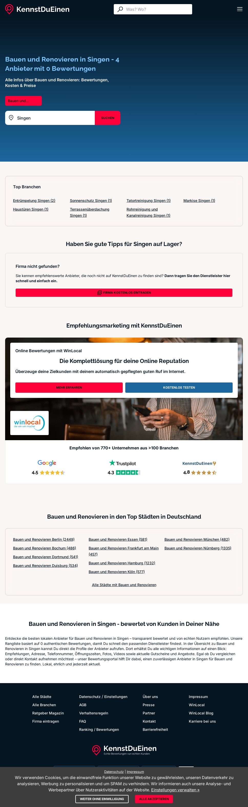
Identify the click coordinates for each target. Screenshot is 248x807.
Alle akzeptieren (154, 799)
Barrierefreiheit (155, 729)
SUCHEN (107, 118)
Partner (149, 713)
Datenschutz (90, 696)
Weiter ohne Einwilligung (102, 799)
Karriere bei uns (202, 721)
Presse (148, 705)
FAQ (82, 721)
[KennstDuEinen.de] (37, 9)
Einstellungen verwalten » (175, 789)
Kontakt (149, 721)
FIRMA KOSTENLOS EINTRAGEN (124, 292)
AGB (82, 705)
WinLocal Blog (201, 713)
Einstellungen (115, 696)
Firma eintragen (45, 721)
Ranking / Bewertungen (99, 729)
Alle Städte (41, 696)
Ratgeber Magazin (48, 713)
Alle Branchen (44, 705)
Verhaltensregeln (93, 713)
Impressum (198, 696)
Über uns (150, 696)
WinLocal (197, 705)
